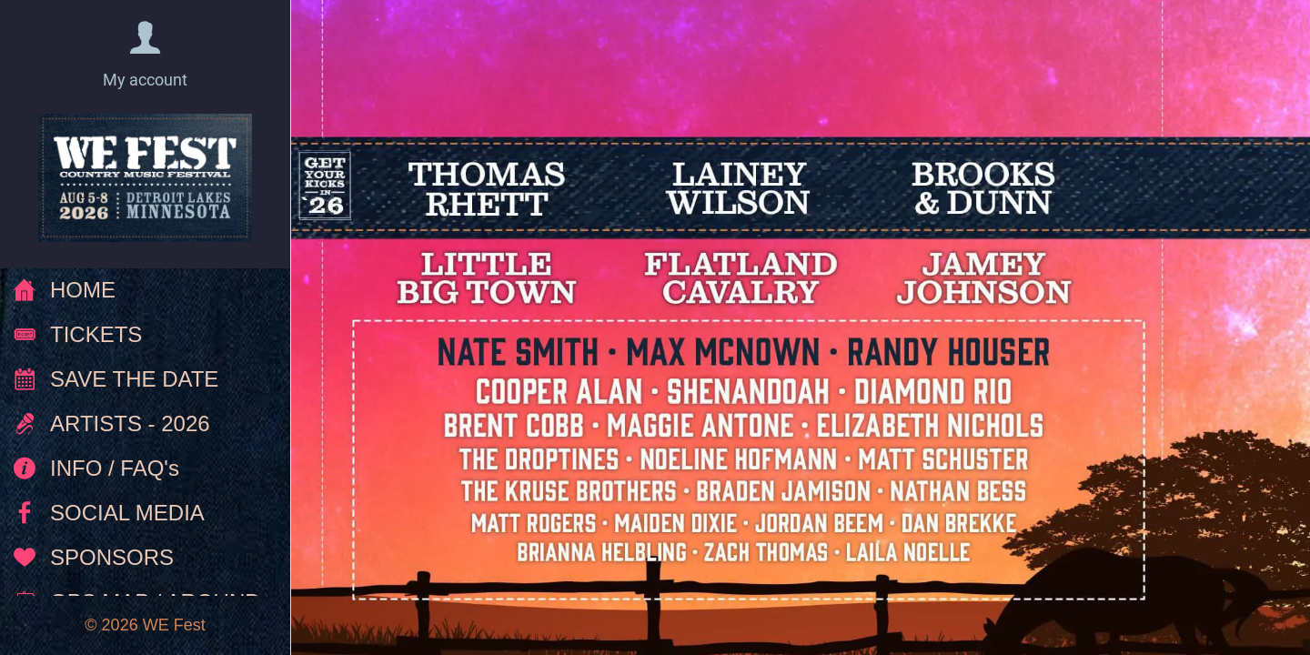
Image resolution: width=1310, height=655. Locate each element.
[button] (145, 56)
